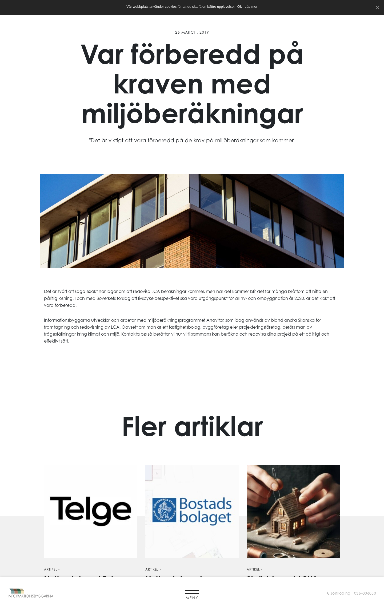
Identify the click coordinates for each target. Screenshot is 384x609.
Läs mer (251, 7)
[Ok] (377, 7)
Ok (239, 7)
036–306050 (365, 593)
